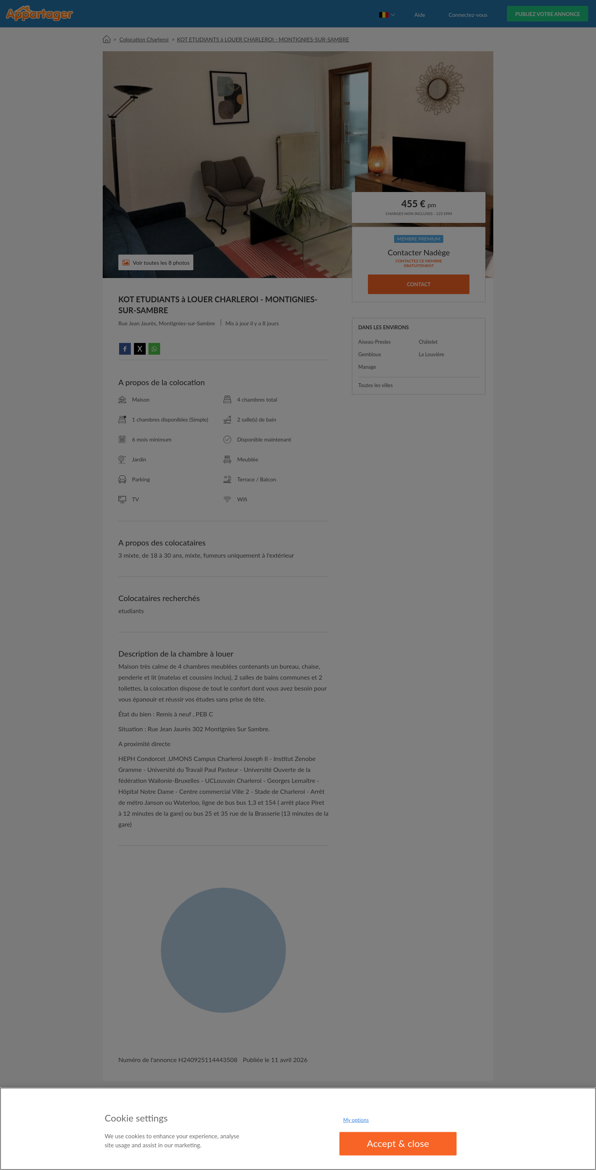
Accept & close (398, 1143)
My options (356, 1120)
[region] (298, 1128)
